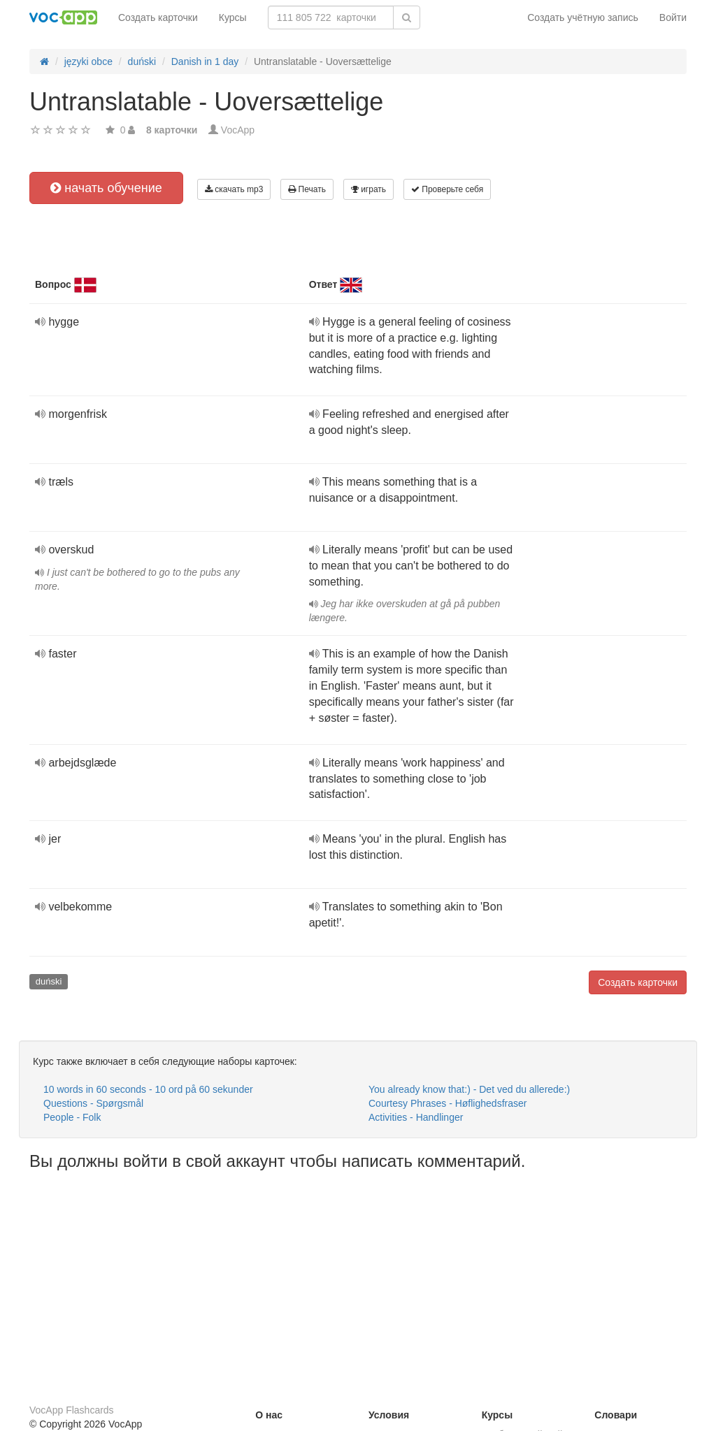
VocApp (238, 130)
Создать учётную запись (582, 17)
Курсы (233, 17)
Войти (673, 17)
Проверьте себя (447, 189)
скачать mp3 (234, 189)
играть (368, 189)
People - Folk (72, 1117)
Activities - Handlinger (415, 1117)
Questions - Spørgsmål (93, 1103)
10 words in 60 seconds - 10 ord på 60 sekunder (148, 1089)
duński (49, 981)
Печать (307, 189)
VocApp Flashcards (71, 1410)
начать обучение (106, 188)
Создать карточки (158, 17)
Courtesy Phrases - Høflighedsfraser (447, 1103)
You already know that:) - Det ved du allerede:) (469, 1089)
